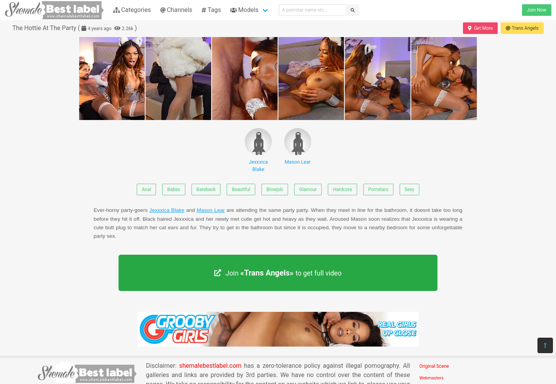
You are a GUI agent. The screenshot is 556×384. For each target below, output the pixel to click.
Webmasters (431, 378)
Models (244, 10)
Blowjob (274, 189)
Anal (146, 189)
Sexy (409, 189)
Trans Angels (522, 28)
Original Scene (434, 366)
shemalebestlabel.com (210, 365)
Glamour (308, 189)
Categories (132, 10)
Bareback (206, 189)
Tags (211, 10)
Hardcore (342, 189)
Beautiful (241, 189)
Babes (173, 189)
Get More (480, 28)
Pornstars (378, 189)
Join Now (536, 10)
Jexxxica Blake (258, 150)
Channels (176, 10)
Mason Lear (297, 146)
